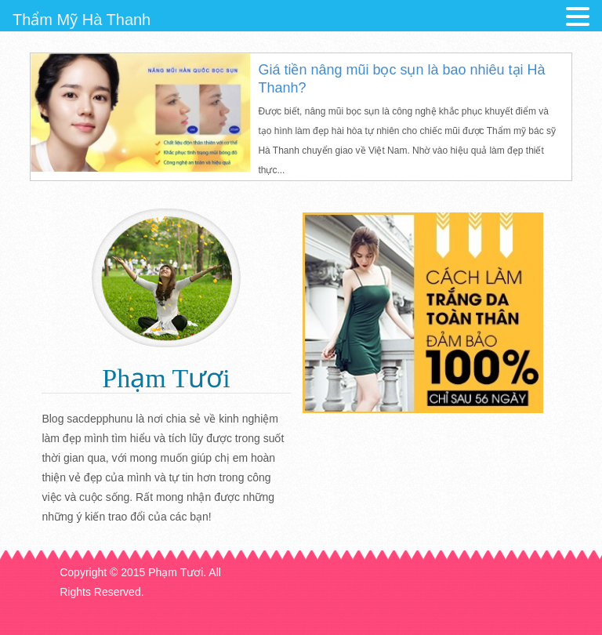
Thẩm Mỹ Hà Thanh (81, 19)
